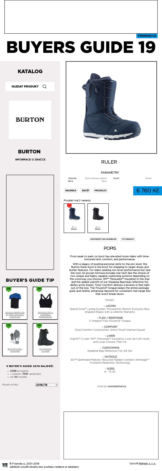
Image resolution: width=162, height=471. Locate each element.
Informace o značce (30, 159)
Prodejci (100, 190)
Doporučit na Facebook (103, 239)
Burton (29, 150)
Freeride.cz (147, 36)
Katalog (30, 71)
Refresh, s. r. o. (147, 464)
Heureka (70, 190)
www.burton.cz (117, 386)
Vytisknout (128, 239)
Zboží (85, 190)
